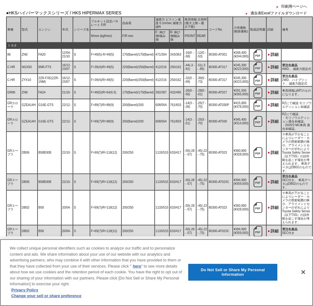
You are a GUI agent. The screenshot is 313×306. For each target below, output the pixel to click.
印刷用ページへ (294, 6)
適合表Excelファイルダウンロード (278, 13)
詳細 (275, 54)
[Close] (303, 273)
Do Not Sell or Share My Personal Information (233, 274)
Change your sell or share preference (46, 297)
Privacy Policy (24, 291)
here (137, 267)
